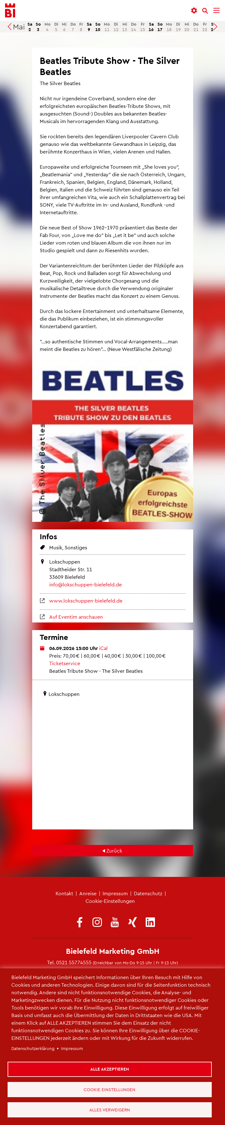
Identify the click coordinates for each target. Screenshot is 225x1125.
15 (142, 26)
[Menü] (216, 10)
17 (160, 26)
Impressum (115, 893)
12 (116, 26)
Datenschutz (148, 893)
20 (186, 26)
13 (124, 26)
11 (107, 26)
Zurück (114, 850)
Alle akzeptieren (110, 1068)
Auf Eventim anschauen (76, 617)
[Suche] (205, 10)
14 (133, 26)
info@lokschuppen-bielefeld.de (85, 584)
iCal (103, 648)
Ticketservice (64, 663)
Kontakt (64, 893)
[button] (194, 10)
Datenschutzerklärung (33, 1047)
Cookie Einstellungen (110, 1088)
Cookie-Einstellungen (110, 901)
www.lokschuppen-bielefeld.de (85, 600)
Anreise (88, 893)
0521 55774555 (74, 962)
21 (195, 26)
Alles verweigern (110, 1109)
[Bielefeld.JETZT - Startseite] (10, 10)
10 (97, 26)
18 (169, 26)
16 (151, 26)
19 (178, 26)
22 (204, 26)
